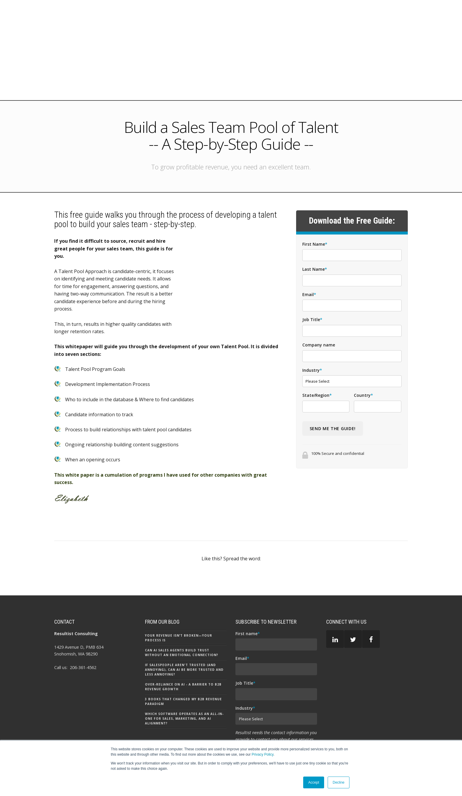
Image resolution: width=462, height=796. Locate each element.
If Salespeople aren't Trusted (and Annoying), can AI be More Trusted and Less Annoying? (184, 611)
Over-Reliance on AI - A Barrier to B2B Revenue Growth (183, 628)
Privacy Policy (262, 754)
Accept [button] (313, 782)
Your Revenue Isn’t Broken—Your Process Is (178, 579)
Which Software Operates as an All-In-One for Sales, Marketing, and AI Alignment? (184, 660)
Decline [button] (338, 782)
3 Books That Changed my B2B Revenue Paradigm (183, 642)
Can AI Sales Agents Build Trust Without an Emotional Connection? (181, 593)
